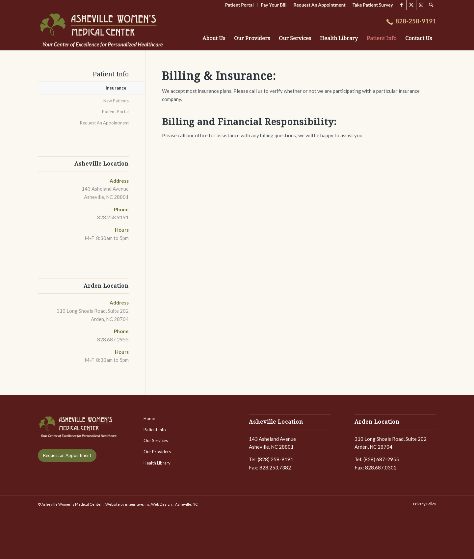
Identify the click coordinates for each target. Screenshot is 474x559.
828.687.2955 (113, 339)
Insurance (116, 88)
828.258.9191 (113, 217)
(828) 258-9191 (275, 459)
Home (149, 418)
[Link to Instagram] (421, 5)
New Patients (116, 100)
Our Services (156, 440)
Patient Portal (115, 111)
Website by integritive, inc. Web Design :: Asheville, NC (151, 504)
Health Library (157, 463)
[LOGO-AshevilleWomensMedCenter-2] (103, 30)
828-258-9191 (415, 21)
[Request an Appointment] (67, 455)
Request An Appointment (104, 122)
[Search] (431, 5)
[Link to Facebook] (401, 5)
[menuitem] (431, 5)
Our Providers (157, 451)
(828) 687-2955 (381, 459)
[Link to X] (411, 5)
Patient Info (110, 74)
